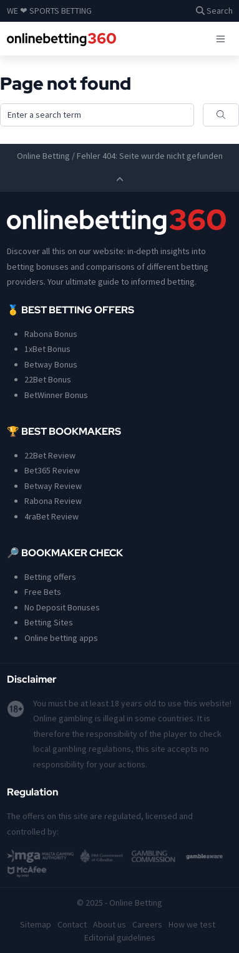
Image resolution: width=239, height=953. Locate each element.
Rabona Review (53, 500)
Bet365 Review (52, 470)
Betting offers (50, 576)
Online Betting (43, 155)
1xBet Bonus (47, 348)
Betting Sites (48, 622)
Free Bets (42, 591)
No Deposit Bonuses (62, 607)
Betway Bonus (50, 364)
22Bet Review (50, 455)
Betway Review (53, 485)
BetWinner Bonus (56, 395)
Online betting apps (61, 637)
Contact (72, 924)
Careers (147, 924)
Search (214, 10)
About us (109, 924)
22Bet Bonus (47, 379)
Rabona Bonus (50, 333)
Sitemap (35, 924)
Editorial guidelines (119, 937)
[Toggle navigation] (220, 39)
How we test (191, 924)
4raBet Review (51, 516)
